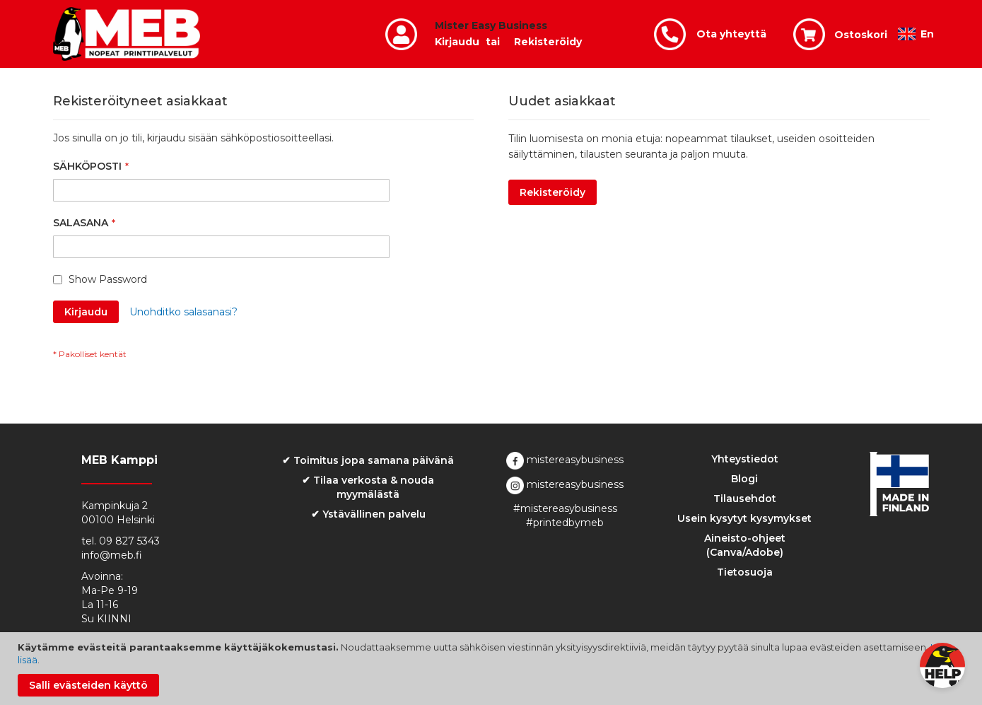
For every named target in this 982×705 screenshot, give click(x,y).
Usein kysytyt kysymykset (744, 518)
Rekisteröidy (548, 41)
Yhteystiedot (744, 459)
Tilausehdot (744, 498)
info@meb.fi (111, 555)
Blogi (744, 478)
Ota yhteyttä (731, 34)
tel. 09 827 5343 (120, 541)
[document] (493, 669)
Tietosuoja (745, 572)
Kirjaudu (457, 41)
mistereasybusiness (565, 459)
